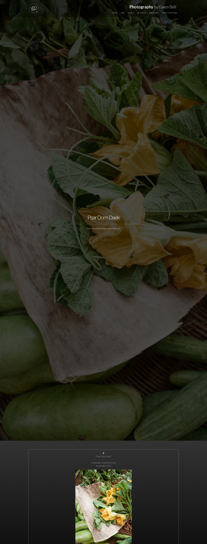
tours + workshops (169, 12)
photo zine (153, 12)
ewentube (141, 12)
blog (122, 12)
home (114, 12)
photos (131, 12)
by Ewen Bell (153, 6)
